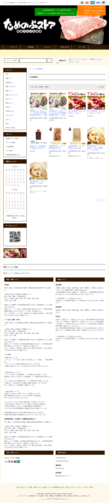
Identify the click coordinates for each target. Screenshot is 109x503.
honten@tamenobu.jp (62, 461)
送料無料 (92, 59)
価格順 (41, 87)
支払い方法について (22, 487)
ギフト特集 (9, 150)
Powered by (54, 499)
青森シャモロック (74, 59)
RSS (86, 487)
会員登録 (29, 47)
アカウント (11, 47)
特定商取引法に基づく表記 (60, 487)
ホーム (31, 69)
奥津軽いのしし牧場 (12, 138)
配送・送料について (36, 487)
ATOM (91, 487)
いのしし (99, 59)
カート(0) (80, 47)
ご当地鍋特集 (39, 69)
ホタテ (78, 62)
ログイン (46, 47)
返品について (47, 487)
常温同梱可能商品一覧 (12, 155)
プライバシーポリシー (77, 487)
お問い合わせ (63, 47)
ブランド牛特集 (10, 142)
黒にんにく (84, 59)
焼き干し (71, 62)
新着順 (46, 87)
